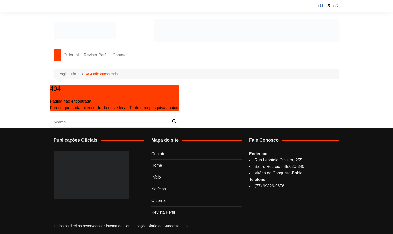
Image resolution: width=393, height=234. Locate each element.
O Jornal (71, 55)
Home (156, 165)
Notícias (158, 189)
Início (156, 177)
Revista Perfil (95, 55)
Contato (120, 55)
